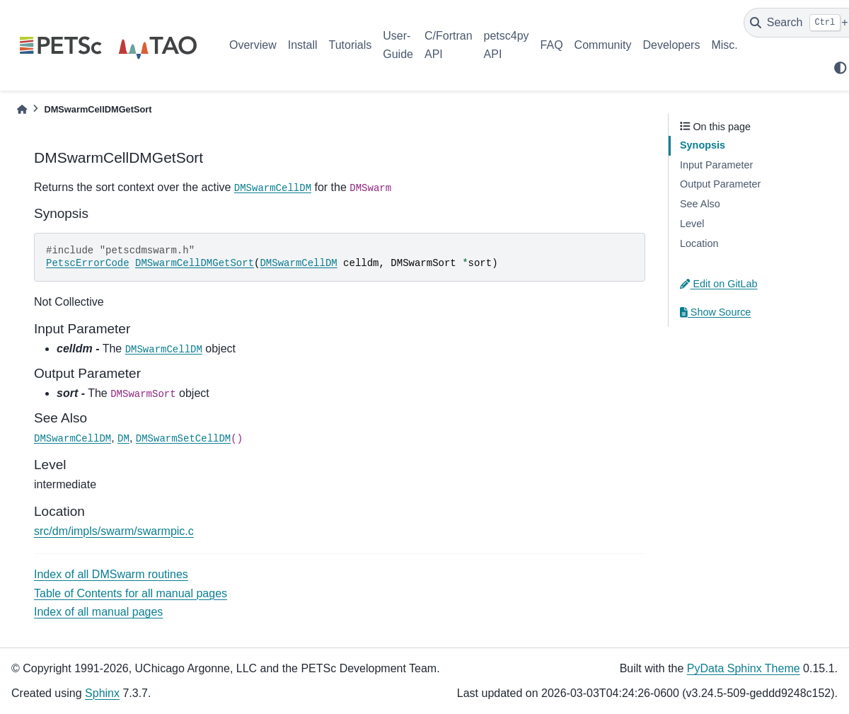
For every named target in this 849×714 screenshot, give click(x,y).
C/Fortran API (448, 45)
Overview (253, 45)
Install (303, 45)
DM (123, 438)
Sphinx (102, 693)
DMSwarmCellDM (272, 188)
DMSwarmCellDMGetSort (194, 263)
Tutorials (349, 45)
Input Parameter (716, 165)
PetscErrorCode (87, 263)
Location (699, 243)
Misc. (724, 45)
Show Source (715, 312)
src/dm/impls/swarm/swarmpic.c (114, 531)
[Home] (22, 109)
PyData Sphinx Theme (743, 668)
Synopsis (702, 145)
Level (692, 223)
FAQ (552, 45)
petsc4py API (506, 45)
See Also (700, 203)
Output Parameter (720, 184)
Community (603, 45)
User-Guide (398, 45)
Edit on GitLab (719, 283)
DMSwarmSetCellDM (183, 438)
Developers (671, 45)
